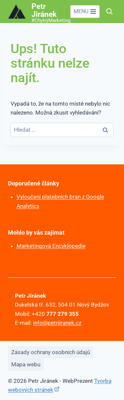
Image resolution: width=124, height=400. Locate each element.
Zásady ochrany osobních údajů (50, 352)
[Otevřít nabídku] (85, 11)
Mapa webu (25, 364)
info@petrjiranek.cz (57, 322)
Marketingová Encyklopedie (51, 246)
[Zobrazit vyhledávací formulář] (109, 11)
